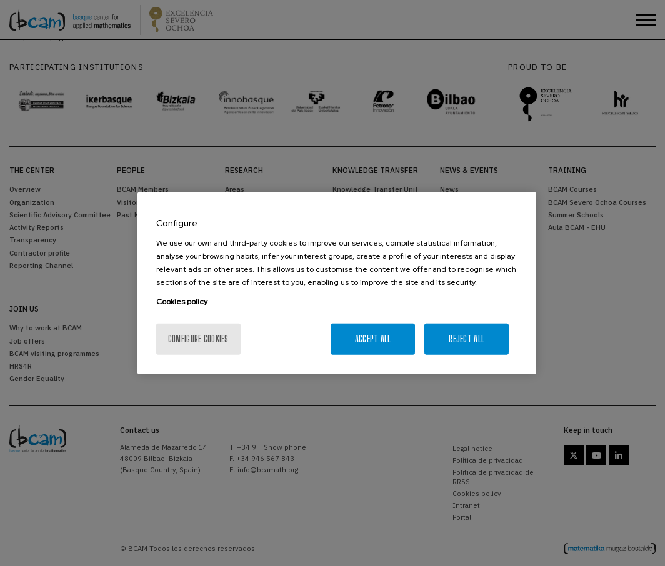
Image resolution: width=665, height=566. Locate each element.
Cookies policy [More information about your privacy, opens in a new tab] (182, 301)
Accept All (373, 338)
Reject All (466, 338)
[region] (337, 283)
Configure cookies (198, 338)
